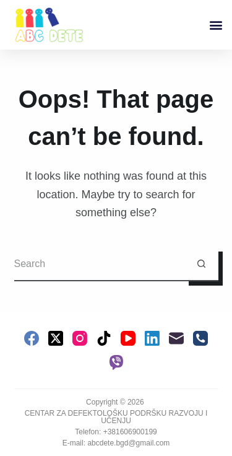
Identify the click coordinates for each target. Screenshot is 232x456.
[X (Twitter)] (55, 338)
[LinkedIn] (152, 338)
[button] (215, 25)
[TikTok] (104, 338)
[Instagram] (79, 338)
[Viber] (116, 362)
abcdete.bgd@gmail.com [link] (128, 443)
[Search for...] (99, 264)
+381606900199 (130, 432)
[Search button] (201, 264)
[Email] (176, 338)
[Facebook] (31, 338)
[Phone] (200, 338)
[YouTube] (128, 338)
